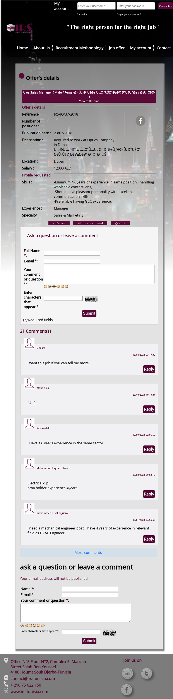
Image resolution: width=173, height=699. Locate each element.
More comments (88, 552)
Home (22, 47)
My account (61, 6)
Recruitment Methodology (79, 47)
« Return (59, 223)
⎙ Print (120, 223)
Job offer (117, 47)
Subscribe (82, 14)
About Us (41, 47)
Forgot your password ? (128, 14)
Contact (164, 47)
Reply (149, 369)
